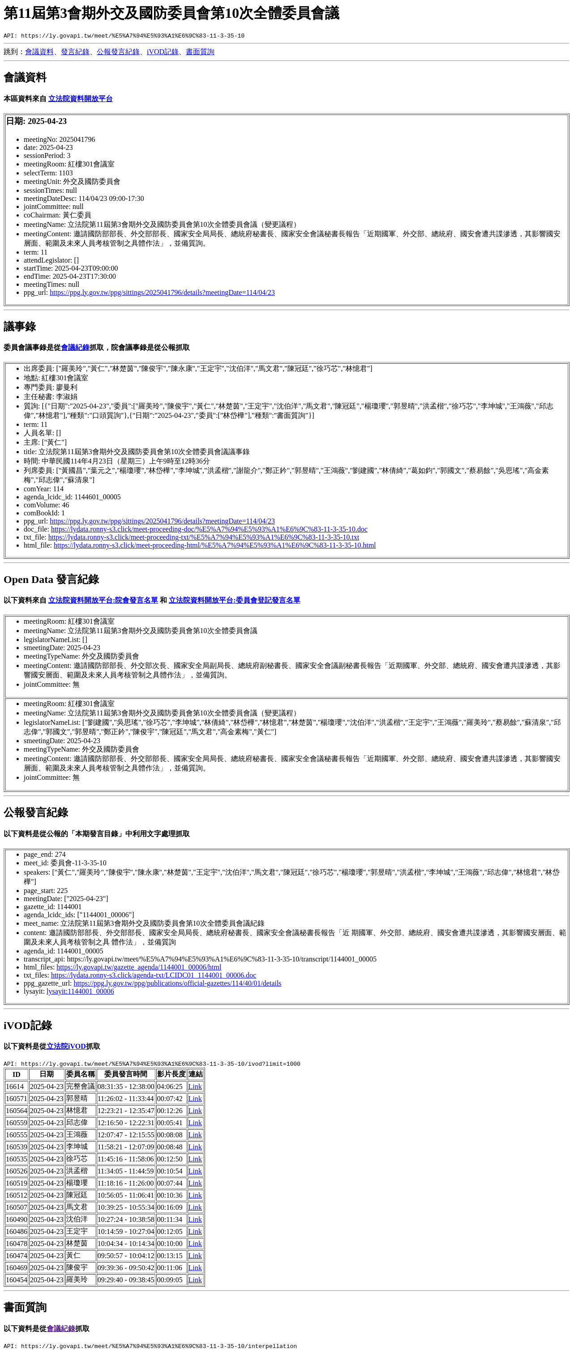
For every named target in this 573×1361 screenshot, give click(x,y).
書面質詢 (200, 53)
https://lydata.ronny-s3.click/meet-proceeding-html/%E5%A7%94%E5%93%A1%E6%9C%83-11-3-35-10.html (215, 546)
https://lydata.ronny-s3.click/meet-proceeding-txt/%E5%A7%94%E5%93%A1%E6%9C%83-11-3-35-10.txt (203, 538)
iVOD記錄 (163, 53)
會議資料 (39, 53)
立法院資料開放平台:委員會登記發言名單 (234, 601)
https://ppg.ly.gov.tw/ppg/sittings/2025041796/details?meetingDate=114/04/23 (162, 294)
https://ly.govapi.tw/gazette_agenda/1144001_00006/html (138, 968)
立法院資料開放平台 (80, 100)
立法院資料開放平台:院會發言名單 (103, 601)
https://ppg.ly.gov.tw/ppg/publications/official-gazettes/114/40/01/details (178, 984)
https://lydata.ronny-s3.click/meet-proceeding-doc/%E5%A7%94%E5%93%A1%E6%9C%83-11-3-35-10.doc (209, 530)
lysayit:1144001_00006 (80, 992)
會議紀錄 (75, 349)
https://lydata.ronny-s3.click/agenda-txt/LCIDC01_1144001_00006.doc (153, 976)
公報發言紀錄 (118, 53)
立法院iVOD (66, 1047)
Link (195, 1089)
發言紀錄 (75, 53)
